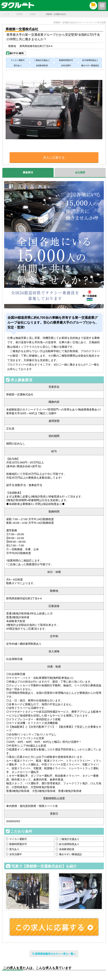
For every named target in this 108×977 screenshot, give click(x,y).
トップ (6, 14)
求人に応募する (54, 157)
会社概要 (80, 172)
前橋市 (33, 14)
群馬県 (19, 14)
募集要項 (28, 172)
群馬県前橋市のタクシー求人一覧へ (54, 953)
